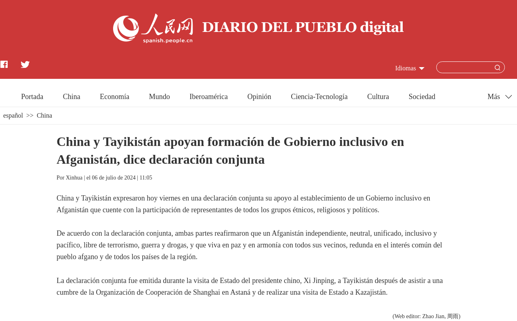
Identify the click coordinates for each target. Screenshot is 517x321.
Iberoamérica (208, 97)
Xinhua (74, 178)
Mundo (159, 97)
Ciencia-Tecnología (319, 97)
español (13, 115)
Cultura (378, 97)
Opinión (259, 97)
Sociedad (422, 97)
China (71, 97)
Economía (114, 97)
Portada (32, 97)
